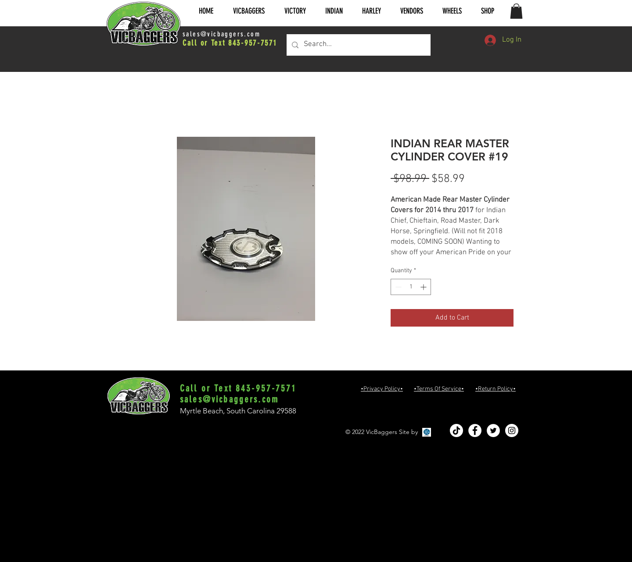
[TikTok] (456, 430)
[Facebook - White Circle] (474, 430)
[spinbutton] (411, 287)
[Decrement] (397, 287)
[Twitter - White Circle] (493, 430)
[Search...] (358, 45)
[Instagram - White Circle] (511, 430)
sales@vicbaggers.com (221, 34)
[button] (248, 11)
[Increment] (424, 287)
